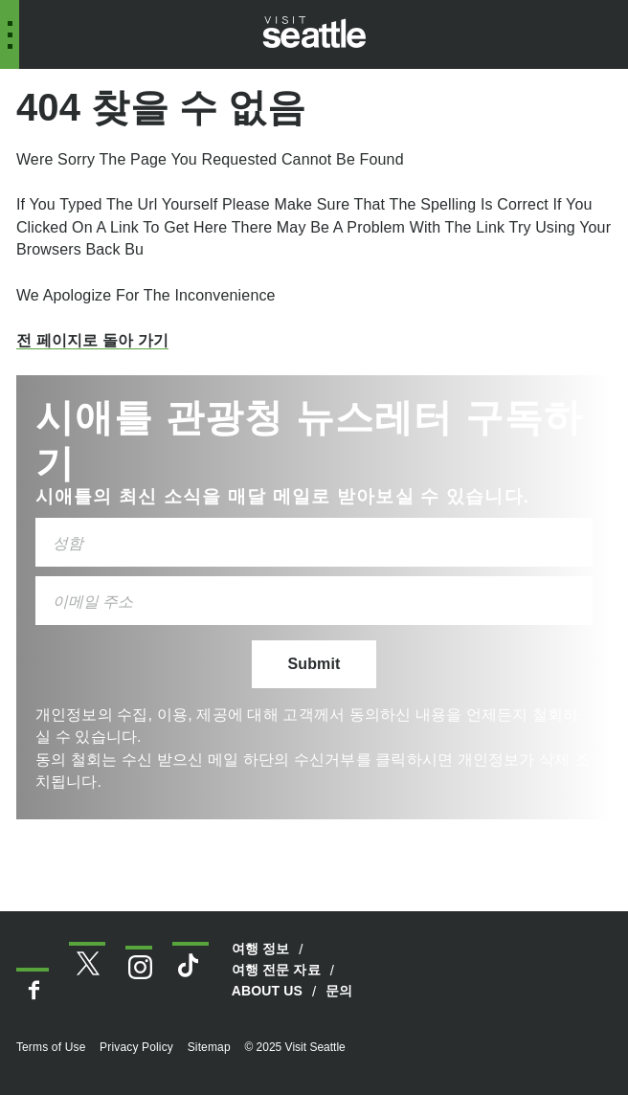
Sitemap (209, 1047)
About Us (267, 990)
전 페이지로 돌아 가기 (92, 340)
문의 (338, 990)
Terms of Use (51, 1047)
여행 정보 (261, 948)
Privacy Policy (136, 1047)
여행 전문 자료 (276, 969)
